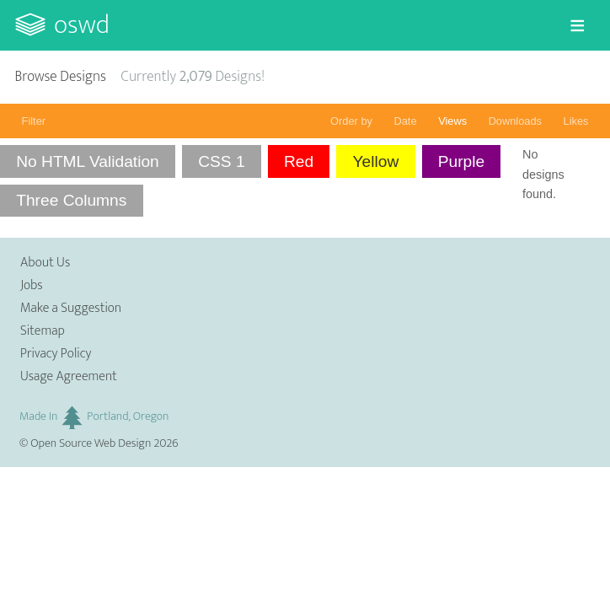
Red (298, 161)
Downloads (515, 121)
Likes (576, 121)
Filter (33, 121)
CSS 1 (221, 161)
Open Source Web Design (90, 443)
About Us (45, 262)
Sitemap (42, 331)
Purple (461, 161)
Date (405, 121)
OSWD (82, 25)
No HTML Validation (87, 161)
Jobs (31, 285)
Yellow (376, 161)
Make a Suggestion (70, 308)
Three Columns (71, 200)
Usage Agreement (68, 376)
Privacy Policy (55, 353)
